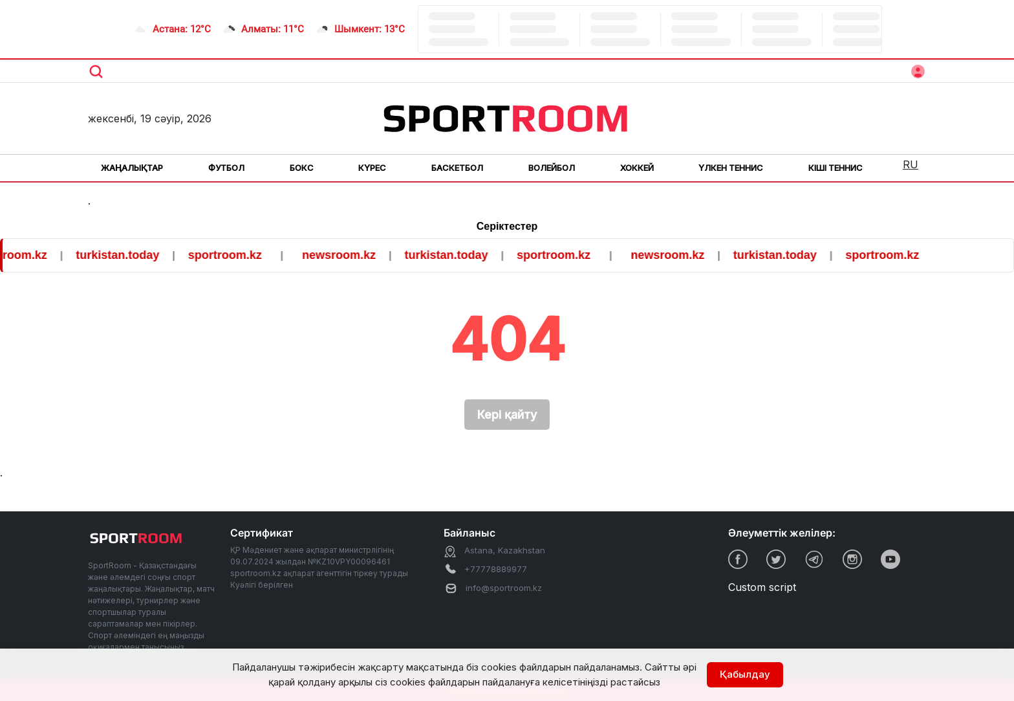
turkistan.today (124, 255)
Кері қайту (507, 414)
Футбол (226, 167)
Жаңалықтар (132, 167)
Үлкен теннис (730, 167)
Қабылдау (745, 674)
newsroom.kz (345, 255)
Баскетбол (457, 167)
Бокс (302, 167)
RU (910, 164)
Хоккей (637, 167)
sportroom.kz (231, 255)
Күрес (372, 167)
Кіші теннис (835, 167)
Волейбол (551, 167)
